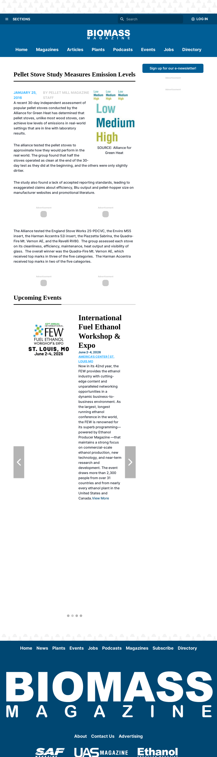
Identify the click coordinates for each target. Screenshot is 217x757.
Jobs (169, 49)
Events (148, 49)
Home (21, 49)
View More (100, 498)
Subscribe (163, 648)
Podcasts (123, 49)
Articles (75, 49)
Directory (192, 49)
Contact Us (102, 736)
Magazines (47, 49)
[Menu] (7, 19)
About (80, 736)
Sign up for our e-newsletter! (173, 68)
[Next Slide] (130, 462)
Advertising (131, 736)
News (42, 648)
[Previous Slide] (19, 462)
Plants (98, 49)
